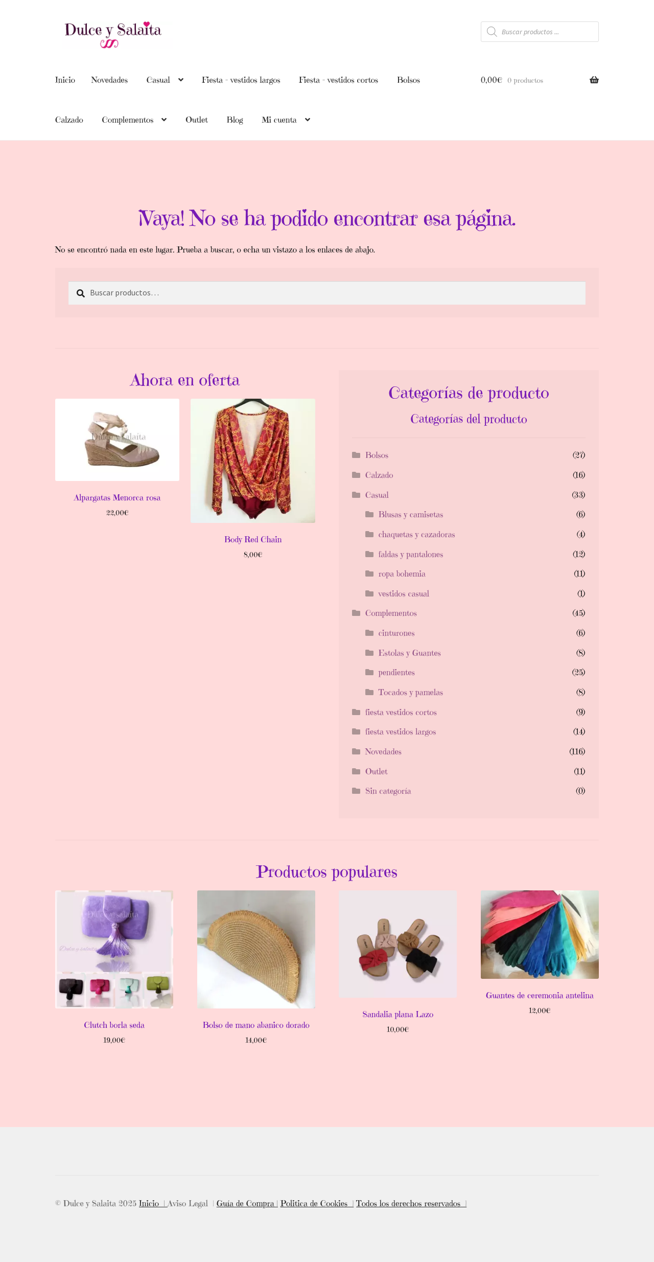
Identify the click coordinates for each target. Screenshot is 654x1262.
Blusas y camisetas (411, 514)
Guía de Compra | (247, 1203)
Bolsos (408, 80)
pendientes (397, 672)
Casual (158, 80)
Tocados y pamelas (411, 692)
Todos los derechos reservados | (411, 1203)
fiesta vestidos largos (400, 731)
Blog (235, 119)
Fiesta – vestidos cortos (338, 80)
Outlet (196, 119)
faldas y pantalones (411, 553)
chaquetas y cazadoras (417, 534)
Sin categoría (388, 791)
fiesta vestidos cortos (401, 712)
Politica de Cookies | (317, 1203)
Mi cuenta (279, 119)
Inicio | (153, 1203)
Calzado (69, 119)
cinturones (397, 633)
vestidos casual (404, 593)
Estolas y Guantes (410, 653)
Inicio (65, 80)
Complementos (127, 119)
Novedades (109, 80)
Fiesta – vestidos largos (241, 80)
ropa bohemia (402, 573)
